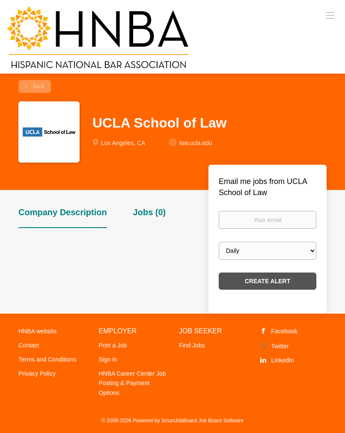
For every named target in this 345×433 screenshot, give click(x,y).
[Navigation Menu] (330, 15)
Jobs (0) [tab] (149, 212)
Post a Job (113, 345)
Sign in (108, 359)
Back (38, 86)
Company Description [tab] (62, 212)
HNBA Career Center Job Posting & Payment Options (132, 383)
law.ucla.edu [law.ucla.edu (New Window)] (195, 142)
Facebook (284, 331)
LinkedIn (282, 360)
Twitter (280, 346)
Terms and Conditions (47, 359)
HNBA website (37, 331)
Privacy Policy (37, 373)
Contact (28, 345)
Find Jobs (192, 345)
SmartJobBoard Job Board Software (202, 421)
